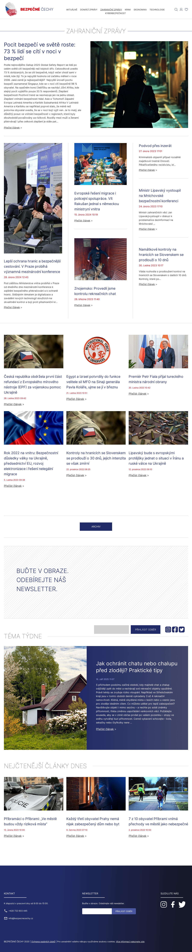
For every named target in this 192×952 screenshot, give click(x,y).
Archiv (96, 526)
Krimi (128, 9)
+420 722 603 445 (18, 911)
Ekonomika (140, 9)
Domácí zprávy (88, 9)
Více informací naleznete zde (130, 941)
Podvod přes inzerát (155, 145)
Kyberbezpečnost (115, 13)
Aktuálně (71, 9)
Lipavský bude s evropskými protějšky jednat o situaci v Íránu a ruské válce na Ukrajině (156, 458)
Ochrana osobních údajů (43, 941)
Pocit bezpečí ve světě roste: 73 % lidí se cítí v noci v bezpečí (39, 51)
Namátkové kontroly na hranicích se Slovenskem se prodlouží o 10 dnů (161, 254)
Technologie (157, 9)
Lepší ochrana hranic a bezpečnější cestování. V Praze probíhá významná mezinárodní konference (32, 266)
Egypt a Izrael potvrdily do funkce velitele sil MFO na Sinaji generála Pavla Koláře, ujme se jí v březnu (93, 381)
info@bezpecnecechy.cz (21, 918)
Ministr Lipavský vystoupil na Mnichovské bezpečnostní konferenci (160, 195)
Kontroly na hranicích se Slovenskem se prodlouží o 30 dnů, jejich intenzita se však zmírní (96, 458)
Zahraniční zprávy (111, 9)
